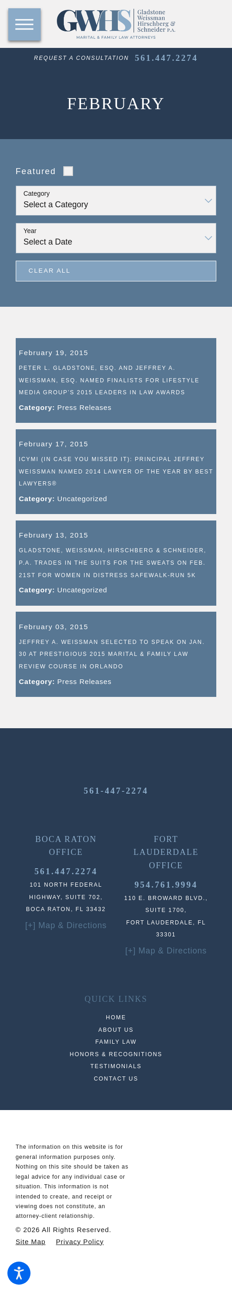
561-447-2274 (116, 814)
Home (116, 1041)
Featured (36, 171)
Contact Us (116, 1102)
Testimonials (115, 1090)
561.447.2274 (166, 58)
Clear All (50, 270)
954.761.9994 (166, 908)
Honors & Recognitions (116, 1078)
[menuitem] (116, 1041)
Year (30, 230)
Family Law (116, 1066)
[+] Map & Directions (66, 949)
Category (37, 193)
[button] (19, 1273)
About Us (116, 1053)
